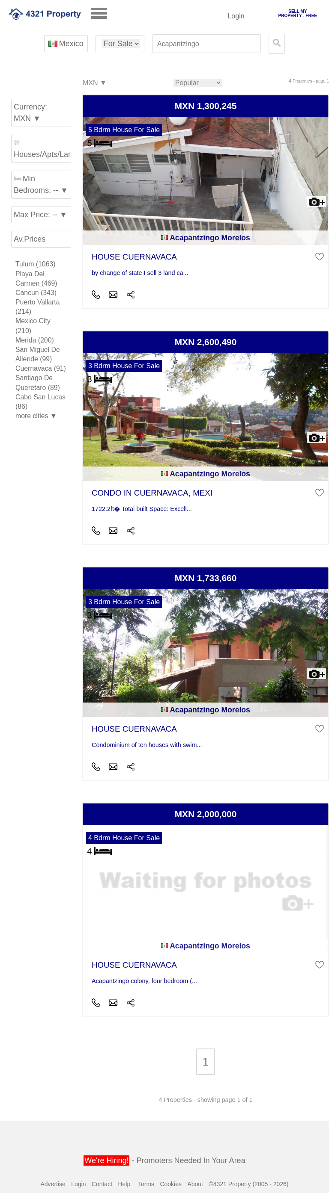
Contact (102, 1184)
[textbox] (206, 43)
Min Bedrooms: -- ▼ (41, 184)
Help (124, 1184)
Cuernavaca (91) (40, 368)
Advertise (52, 1184)
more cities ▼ (36, 415)
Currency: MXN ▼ (30, 113)
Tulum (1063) (35, 264)
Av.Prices (29, 239)
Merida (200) (34, 340)
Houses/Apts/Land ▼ (43, 149)
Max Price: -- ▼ (40, 214)
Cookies (171, 1184)
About (195, 1184)
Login (235, 16)
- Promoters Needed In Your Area (164, 1160)
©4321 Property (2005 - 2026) (248, 1184)
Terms (146, 1184)
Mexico (65, 43)
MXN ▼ (94, 83)
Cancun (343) (36, 292)
